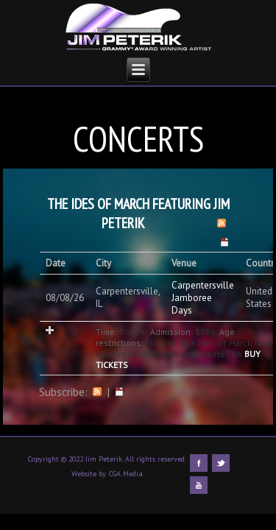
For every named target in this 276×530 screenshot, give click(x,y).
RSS (97, 391)
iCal (119, 391)
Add (50, 330)
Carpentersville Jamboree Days (202, 298)
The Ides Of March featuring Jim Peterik (138, 213)
